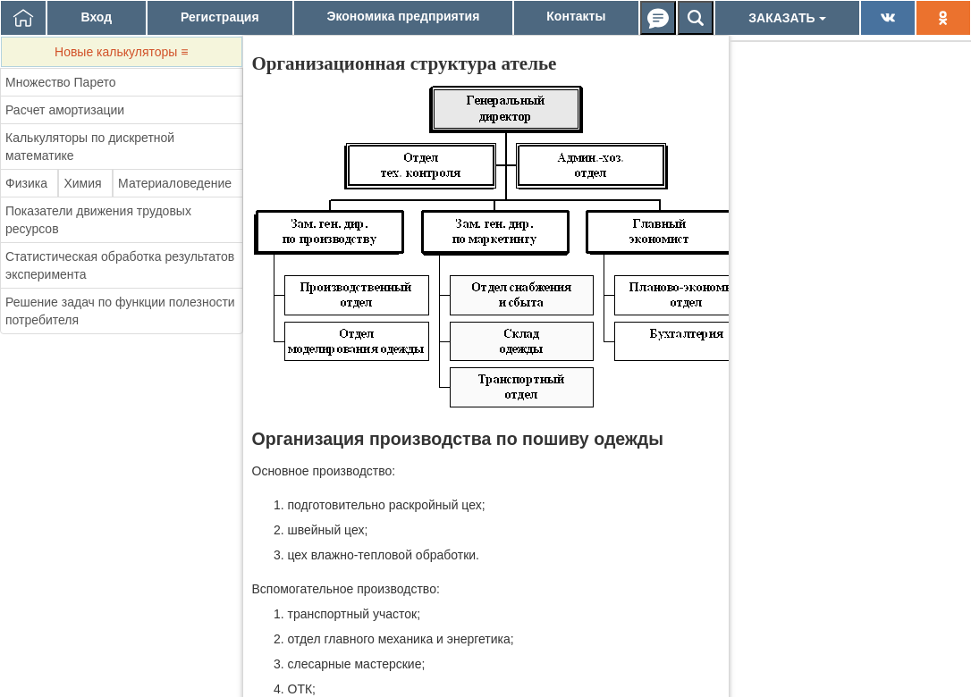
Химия (82, 183)
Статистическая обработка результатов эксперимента (119, 265)
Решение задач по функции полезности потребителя (120, 311)
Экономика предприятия (403, 16)
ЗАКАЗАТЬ (786, 18)
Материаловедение (175, 183)
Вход (96, 17)
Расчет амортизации (64, 110)
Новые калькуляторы (121, 52)
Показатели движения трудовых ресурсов (98, 220)
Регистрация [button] (220, 17)
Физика (26, 183)
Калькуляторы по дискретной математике (89, 146)
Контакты (575, 16)
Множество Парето (60, 82)
